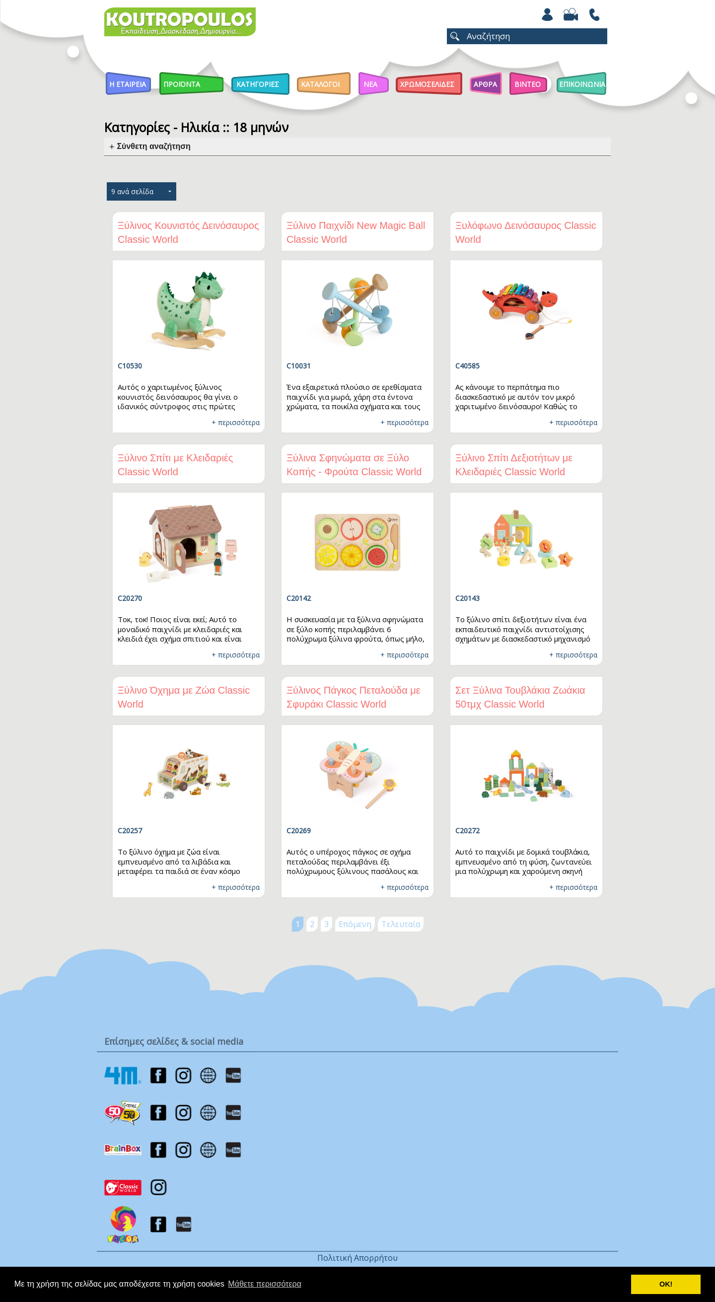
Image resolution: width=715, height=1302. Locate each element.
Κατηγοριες (257, 84)
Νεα (370, 84)
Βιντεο (527, 84)
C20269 (298, 830)
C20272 (467, 830)
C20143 (467, 598)
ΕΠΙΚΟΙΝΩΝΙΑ (582, 84)
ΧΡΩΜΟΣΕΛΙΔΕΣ (427, 84)
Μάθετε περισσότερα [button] (264, 1284)
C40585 (467, 365)
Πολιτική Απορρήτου (357, 1257)
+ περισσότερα (236, 422)
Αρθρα (485, 84)
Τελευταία (400, 924)
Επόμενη (355, 924)
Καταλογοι (320, 84)
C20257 (130, 830)
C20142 (298, 598)
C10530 (130, 365)
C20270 (130, 598)
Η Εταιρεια (127, 84)
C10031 (298, 365)
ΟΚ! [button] (665, 1284)
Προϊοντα (181, 84)
